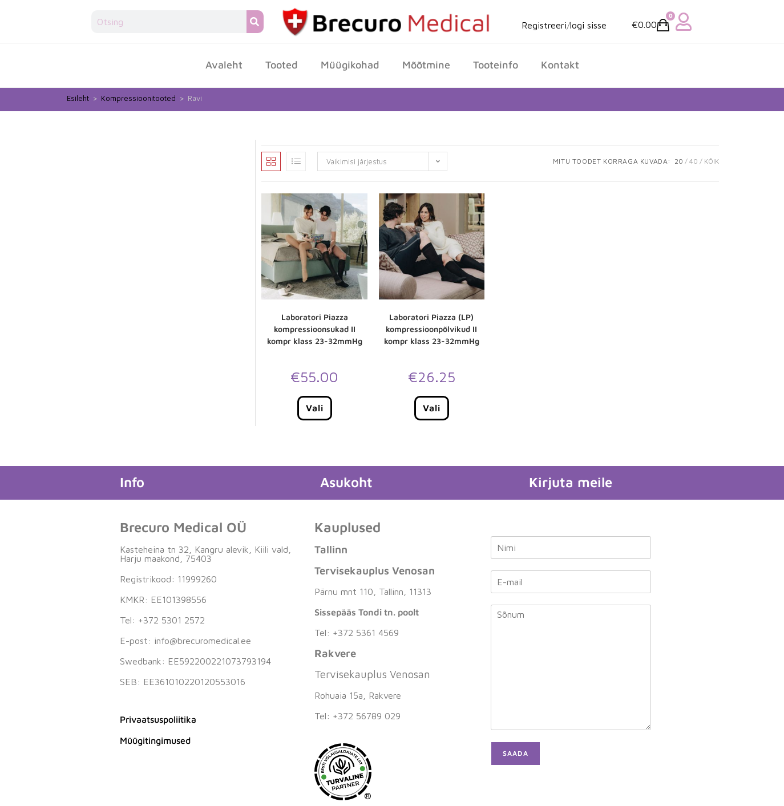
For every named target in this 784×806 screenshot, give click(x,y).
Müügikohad (350, 65)
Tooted (281, 65)
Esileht (78, 98)
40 (693, 161)
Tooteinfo (495, 65)
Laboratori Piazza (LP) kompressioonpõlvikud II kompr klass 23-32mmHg (431, 329)
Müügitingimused (155, 740)
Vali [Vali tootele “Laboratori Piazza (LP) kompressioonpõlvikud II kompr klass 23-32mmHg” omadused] (432, 408)
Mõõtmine (426, 65)
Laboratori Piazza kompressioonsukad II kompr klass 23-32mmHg (314, 329)
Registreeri (544, 25)
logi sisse (588, 25)
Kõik (711, 161)
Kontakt (560, 65)
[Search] (255, 21)
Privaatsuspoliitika (158, 719)
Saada (515, 753)
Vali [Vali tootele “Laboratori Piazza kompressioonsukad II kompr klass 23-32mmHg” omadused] (315, 408)
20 (678, 161)
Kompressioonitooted (138, 98)
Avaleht (224, 65)
